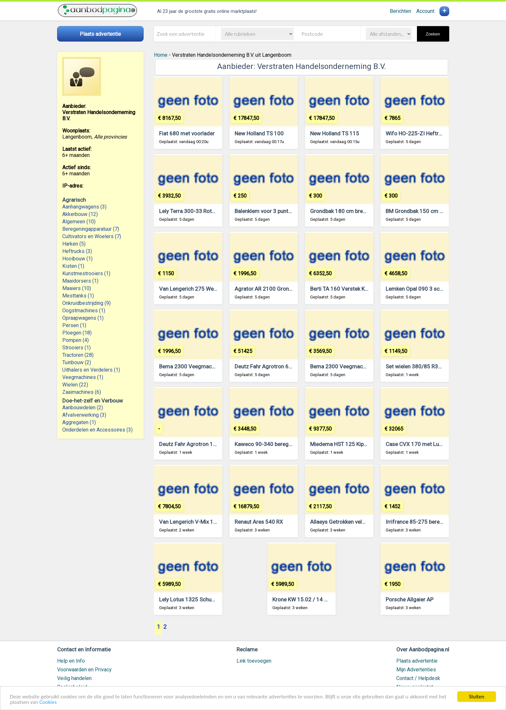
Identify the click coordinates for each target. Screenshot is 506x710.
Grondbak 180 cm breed (339, 211)
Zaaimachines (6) (81, 392)
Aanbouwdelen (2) (82, 407)
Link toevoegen (254, 661)
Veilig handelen (74, 678)
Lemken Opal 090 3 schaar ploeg (425, 289)
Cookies (48, 702)
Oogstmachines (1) (83, 310)
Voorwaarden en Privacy (84, 669)
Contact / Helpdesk (418, 678)
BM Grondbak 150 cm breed (419, 211)
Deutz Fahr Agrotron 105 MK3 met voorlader (213, 444)
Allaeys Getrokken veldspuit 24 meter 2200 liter (367, 522)
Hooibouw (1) (77, 259)
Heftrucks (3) (77, 251)
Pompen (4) (75, 340)
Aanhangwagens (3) (84, 207)
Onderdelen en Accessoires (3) (97, 430)
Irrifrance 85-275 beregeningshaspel (430, 522)
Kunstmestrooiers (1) (86, 273)
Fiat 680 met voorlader (187, 133)
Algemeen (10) (79, 222)
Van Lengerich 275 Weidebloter (197, 289)
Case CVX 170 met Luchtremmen (426, 444)
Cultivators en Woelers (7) (91, 236)
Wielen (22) (75, 385)
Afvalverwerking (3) (84, 415)
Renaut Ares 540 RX (259, 522)
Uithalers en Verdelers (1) (91, 370)
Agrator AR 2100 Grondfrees (270, 289)
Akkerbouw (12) (80, 214)
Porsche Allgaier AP (409, 599)
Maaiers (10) (76, 288)
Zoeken (433, 34)
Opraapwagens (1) (83, 318)
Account (425, 11)
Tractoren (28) (78, 355)
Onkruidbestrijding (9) (86, 303)
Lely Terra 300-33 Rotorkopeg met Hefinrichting (217, 211)
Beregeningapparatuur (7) (90, 229)
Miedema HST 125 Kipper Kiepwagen (354, 444)
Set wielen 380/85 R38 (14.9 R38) (427, 366)
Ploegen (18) (77, 333)
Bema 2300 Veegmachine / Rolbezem (205, 366)
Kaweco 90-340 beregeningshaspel (277, 444)
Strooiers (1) (76, 348)
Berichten (400, 11)
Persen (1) (74, 325)
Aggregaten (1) (79, 422)
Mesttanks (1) (78, 296)
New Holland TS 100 (259, 133)
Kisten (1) (73, 266)
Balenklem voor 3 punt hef (266, 211)
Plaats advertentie (417, 661)
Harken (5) (74, 244)
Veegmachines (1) (82, 377)
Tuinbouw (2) (76, 362)
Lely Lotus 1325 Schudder (191, 599)
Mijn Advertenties (416, 669)
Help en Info (71, 661)
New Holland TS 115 (334, 133)
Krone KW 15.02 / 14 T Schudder (312, 599)
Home (160, 55)
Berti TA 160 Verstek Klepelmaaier (351, 289)
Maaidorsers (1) (80, 281)
